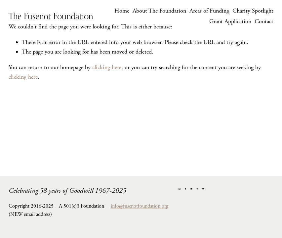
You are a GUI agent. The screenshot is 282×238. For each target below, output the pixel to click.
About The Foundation (159, 11)
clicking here (106, 67)
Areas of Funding (209, 11)
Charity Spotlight (252, 11)
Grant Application (230, 21)
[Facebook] (185, 188)
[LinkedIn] (197, 188)
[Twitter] (191, 188)
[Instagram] (180, 188)
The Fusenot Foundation (51, 16)
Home (121, 11)
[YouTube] (203, 188)
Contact (264, 21)
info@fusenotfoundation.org (139, 206)
